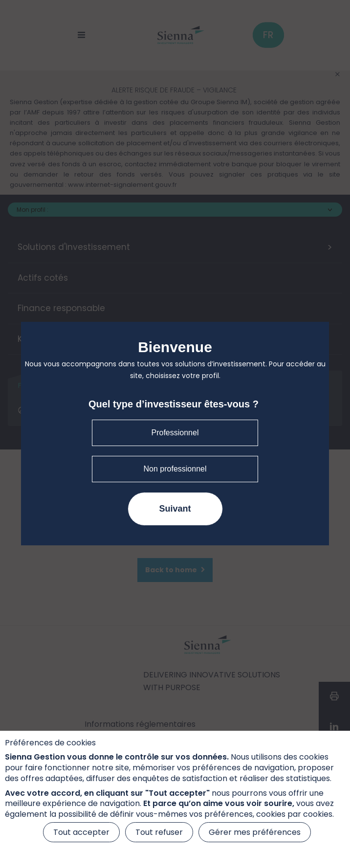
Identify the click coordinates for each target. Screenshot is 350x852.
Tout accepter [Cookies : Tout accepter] (81, 832)
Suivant (175, 509)
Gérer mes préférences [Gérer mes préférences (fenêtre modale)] (255, 832)
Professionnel (175, 432)
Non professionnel (175, 469)
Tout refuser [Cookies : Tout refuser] (159, 832)
